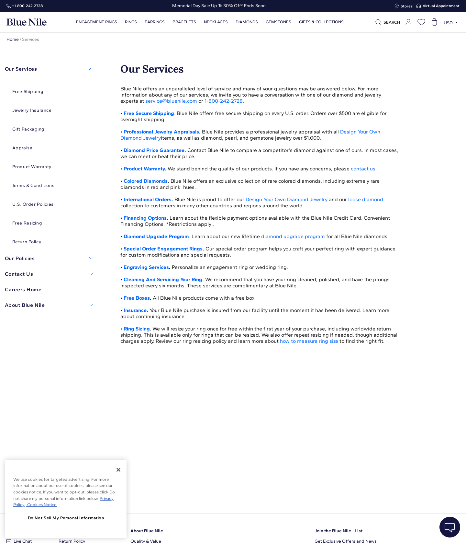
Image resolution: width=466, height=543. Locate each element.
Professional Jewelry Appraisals (161, 132)
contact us (363, 169)
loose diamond (365, 199)
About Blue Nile (146, 531)
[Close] (118, 470)
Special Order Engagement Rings (163, 249)
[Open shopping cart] (434, 22)
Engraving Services (146, 267)
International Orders (148, 199)
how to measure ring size (309, 341)
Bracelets (184, 22)
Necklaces (215, 22)
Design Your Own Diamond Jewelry (286, 199)
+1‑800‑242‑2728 (27, 6)
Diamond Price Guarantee (154, 150)
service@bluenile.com (171, 101)
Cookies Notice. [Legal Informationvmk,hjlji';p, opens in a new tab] (41, 504)
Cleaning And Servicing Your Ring (163, 279)
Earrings (154, 22)
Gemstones (278, 22)
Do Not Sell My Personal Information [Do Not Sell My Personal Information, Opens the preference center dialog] (66, 517)
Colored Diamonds (146, 181)
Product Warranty (144, 169)
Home (12, 39)
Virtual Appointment (441, 6)
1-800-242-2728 (224, 101)
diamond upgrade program (293, 236)
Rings (131, 22)
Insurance (135, 310)
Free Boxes (137, 298)
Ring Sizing (137, 329)
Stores (407, 6)
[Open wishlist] (421, 22)
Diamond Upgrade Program (156, 236)
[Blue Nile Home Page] (26, 22)
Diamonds (246, 22)
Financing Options (145, 218)
